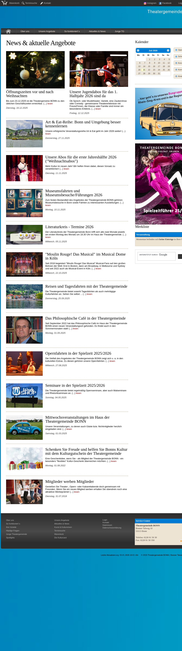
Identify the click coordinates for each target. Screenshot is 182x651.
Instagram (150, 3)
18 (164, 66)
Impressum (107, 525)
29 (149, 73)
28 (144, 73)
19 (169, 66)
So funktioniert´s (72, 31)
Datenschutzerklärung (112, 528)
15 (149, 66)
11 (164, 63)
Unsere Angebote (47, 31)
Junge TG (119, 31)
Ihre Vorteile (11, 527)
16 (154, 66)
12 (169, 63)
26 (169, 70)
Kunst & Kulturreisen (63, 527)
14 (144, 66)
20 (139, 70)
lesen (50, 103)
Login (105, 520)
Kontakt (47, 3)
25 (164, 70)
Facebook (165, 3)
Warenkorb (14, 3)
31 (159, 73)
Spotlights (10, 538)
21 (144, 70)
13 (139, 66)
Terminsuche (29, 3)
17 (159, 66)
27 (139, 73)
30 (154, 73)
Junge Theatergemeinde (16, 534)
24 (159, 70)
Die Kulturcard (60, 538)
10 (159, 63)
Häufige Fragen (12, 531)
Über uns (25, 31)
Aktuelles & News (97, 31)
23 (154, 70)
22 (149, 70)
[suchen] (156, 254)
